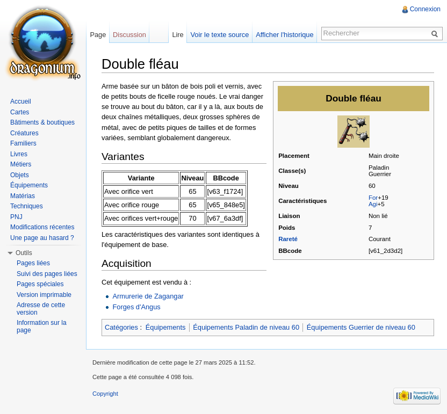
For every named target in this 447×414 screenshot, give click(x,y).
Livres (18, 154)
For (373, 197)
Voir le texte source (220, 35)
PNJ (16, 217)
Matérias (22, 196)
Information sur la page (42, 326)
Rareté (288, 239)
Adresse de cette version (41, 308)
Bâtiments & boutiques (42, 122)
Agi (373, 204)
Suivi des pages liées (47, 274)
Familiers (23, 143)
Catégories (121, 327)
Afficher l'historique (284, 35)
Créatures (24, 133)
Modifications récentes (42, 227)
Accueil (20, 101)
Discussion (129, 35)
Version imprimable (44, 295)
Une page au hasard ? (42, 238)
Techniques (26, 206)
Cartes (19, 112)
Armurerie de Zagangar (147, 296)
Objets (19, 175)
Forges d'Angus (136, 307)
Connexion (425, 9)
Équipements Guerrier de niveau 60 (361, 327)
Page (98, 35)
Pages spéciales (40, 284)
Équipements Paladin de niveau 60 (246, 327)
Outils (24, 253)
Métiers (20, 164)
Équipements (166, 327)
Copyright (105, 393)
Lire (177, 35)
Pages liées (33, 263)
